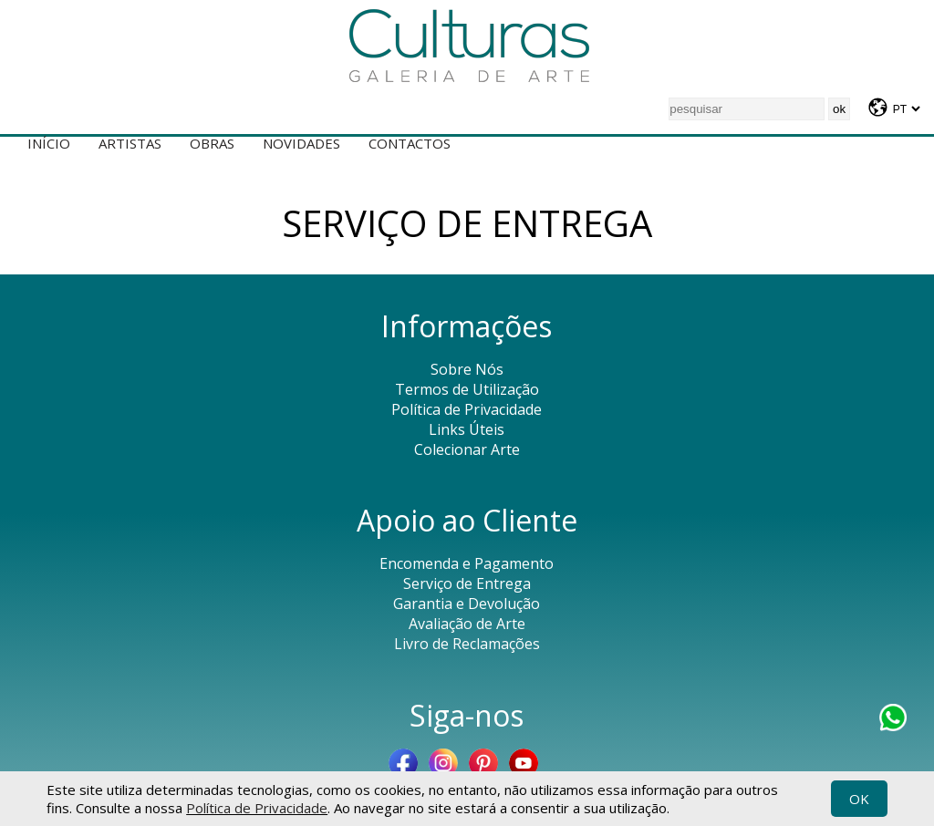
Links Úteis (466, 429)
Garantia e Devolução (466, 604)
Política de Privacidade (256, 808)
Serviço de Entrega (467, 583)
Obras (212, 143)
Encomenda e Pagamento (466, 563)
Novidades (301, 143)
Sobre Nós (467, 369)
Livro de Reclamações (467, 644)
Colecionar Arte (467, 449)
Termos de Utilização (467, 389)
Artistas (130, 143)
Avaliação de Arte (467, 624)
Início (48, 143)
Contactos (409, 143)
